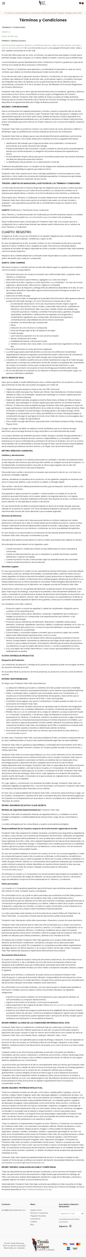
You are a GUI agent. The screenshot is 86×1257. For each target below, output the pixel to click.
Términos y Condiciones (39, 1213)
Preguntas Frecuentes (38, 1216)
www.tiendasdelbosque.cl (12, 870)
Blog (32, 1224)
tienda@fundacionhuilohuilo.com (14, 1210)
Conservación (35, 1219)
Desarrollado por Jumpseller (14, 1248)
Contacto (33, 1222)
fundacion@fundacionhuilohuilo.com (30, 1163)
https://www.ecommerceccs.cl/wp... (37, 1189)
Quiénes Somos (36, 1210)
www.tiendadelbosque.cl (37, 48)
